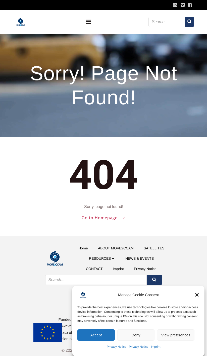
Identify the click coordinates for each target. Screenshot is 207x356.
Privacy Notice (116, 346)
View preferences (175, 335)
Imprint (155, 346)
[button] (196, 294)
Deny (135, 335)
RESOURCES (102, 258)
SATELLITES (154, 248)
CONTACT (94, 269)
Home (83, 248)
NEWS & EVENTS (139, 258)
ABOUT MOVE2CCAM (116, 248)
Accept (96, 335)
